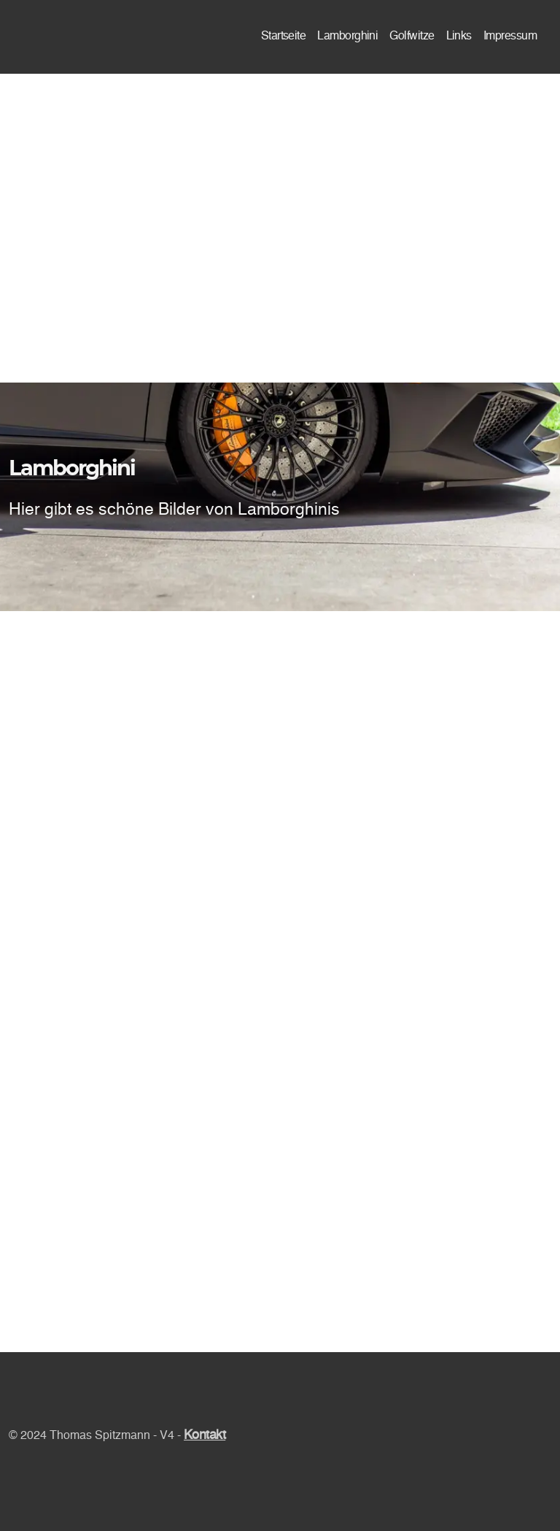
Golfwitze (411, 36)
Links (459, 36)
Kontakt (204, 1435)
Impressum (510, 36)
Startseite (283, 36)
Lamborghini (347, 36)
